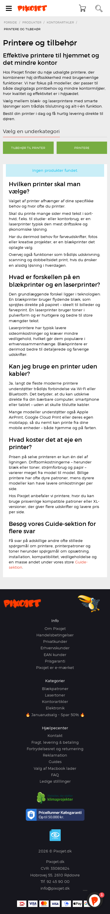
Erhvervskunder (55, 647)
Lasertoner (55, 695)
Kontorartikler (55, 701)
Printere (81, 147)
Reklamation (55, 755)
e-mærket (55, 835)
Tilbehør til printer (28, 147)
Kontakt (55, 735)
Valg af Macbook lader (55, 768)
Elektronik (55, 708)
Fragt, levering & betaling (55, 742)
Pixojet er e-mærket (55, 667)
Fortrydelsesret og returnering (55, 748)
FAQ (55, 774)
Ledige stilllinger (55, 781)
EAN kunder (55, 654)
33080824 (60, 868)
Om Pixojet (55, 628)
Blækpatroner (55, 688)
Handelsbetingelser (55, 635)
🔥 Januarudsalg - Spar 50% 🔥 (55, 714)
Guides (55, 761)
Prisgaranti (55, 661)
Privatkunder (55, 641)
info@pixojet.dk (55, 888)
